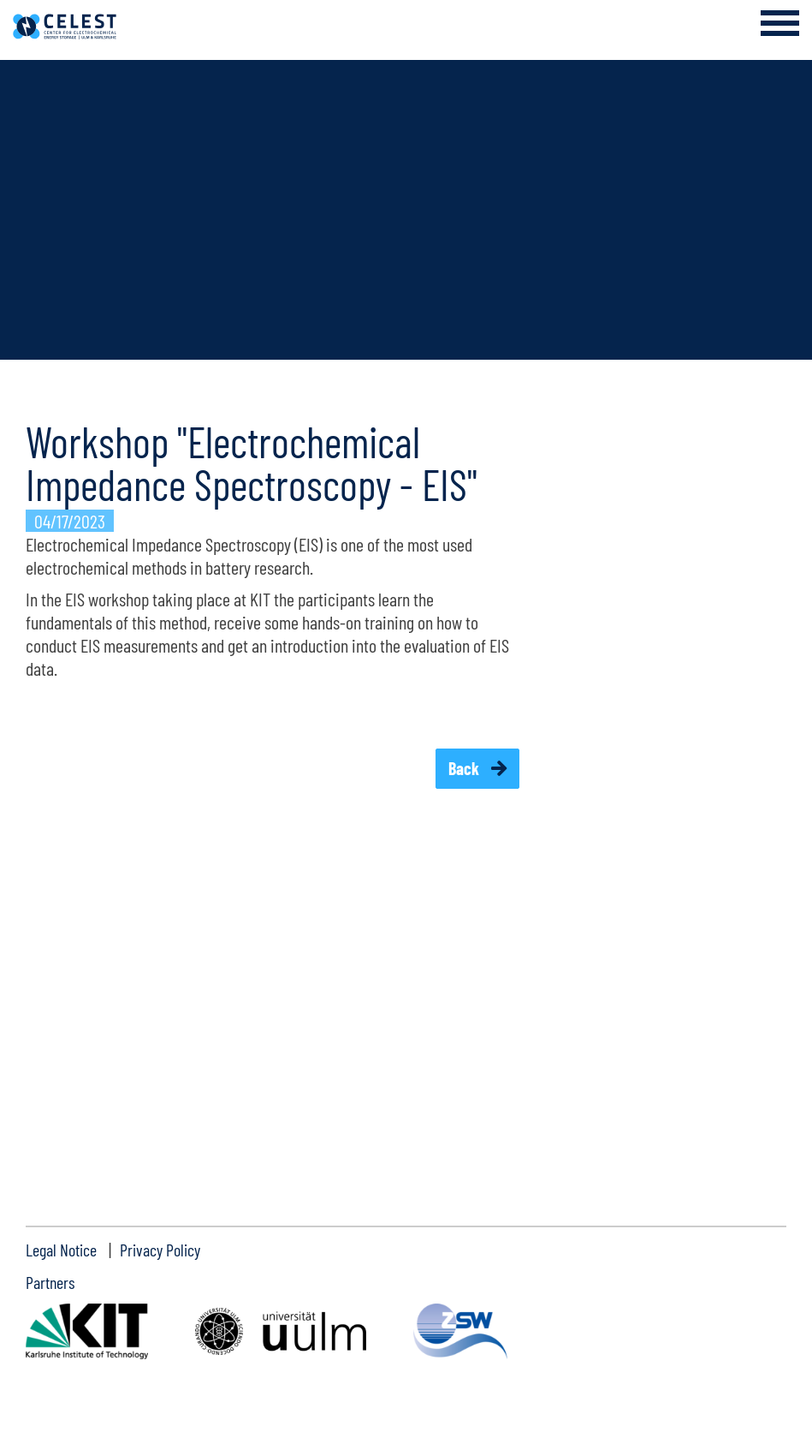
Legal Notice (61, 1249)
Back (465, 768)
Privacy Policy (160, 1249)
